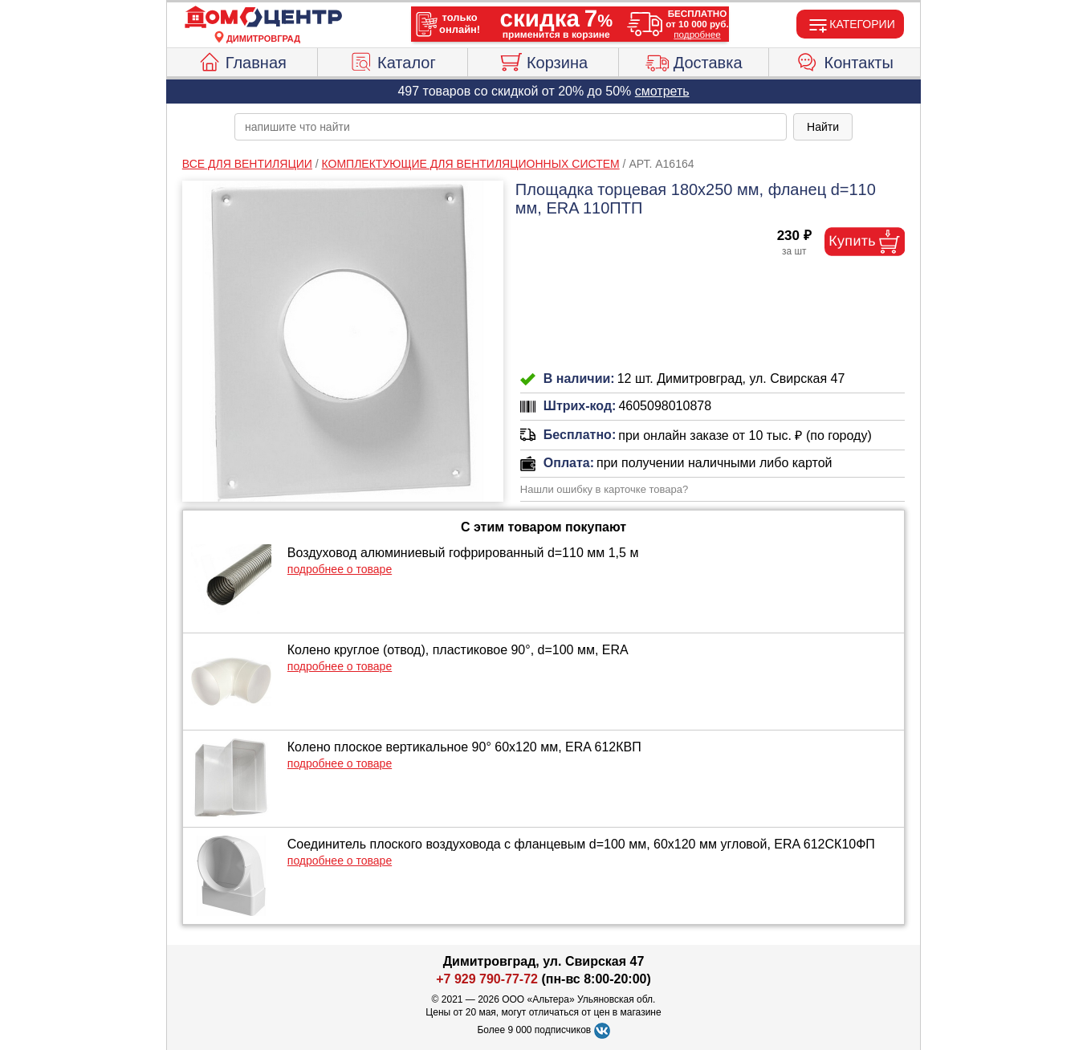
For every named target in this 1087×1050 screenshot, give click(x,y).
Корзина (543, 60)
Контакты (845, 60)
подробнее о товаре (339, 569)
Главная (242, 60)
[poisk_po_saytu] (510, 126)
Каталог (392, 60)
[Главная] (263, 18)
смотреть (662, 91)
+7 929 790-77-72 (487, 979)
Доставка (694, 60)
